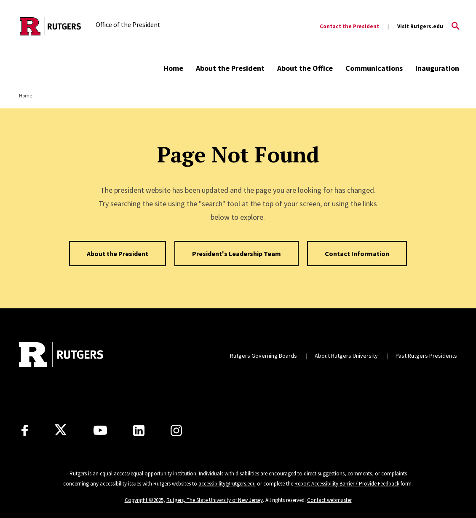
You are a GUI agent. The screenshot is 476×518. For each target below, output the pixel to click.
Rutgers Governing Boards (263, 355)
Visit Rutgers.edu (420, 26)
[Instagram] (176, 430)
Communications (374, 68)
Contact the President (349, 26)
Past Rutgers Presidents (426, 355)
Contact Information (357, 253)
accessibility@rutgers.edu (227, 483)
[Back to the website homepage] (50, 26)
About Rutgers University (346, 355)
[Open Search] (455, 26)
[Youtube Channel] (100, 430)
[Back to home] (61, 355)
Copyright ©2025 (144, 500)
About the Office (305, 68)
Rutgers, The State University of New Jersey (214, 500)
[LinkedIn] (138, 430)
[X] (60, 430)
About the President (230, 68)
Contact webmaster (329, 500)
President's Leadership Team (236, 253)
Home (173, 68)
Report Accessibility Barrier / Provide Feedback (346, 483)
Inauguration (437, 68)
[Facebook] (24, 430)
